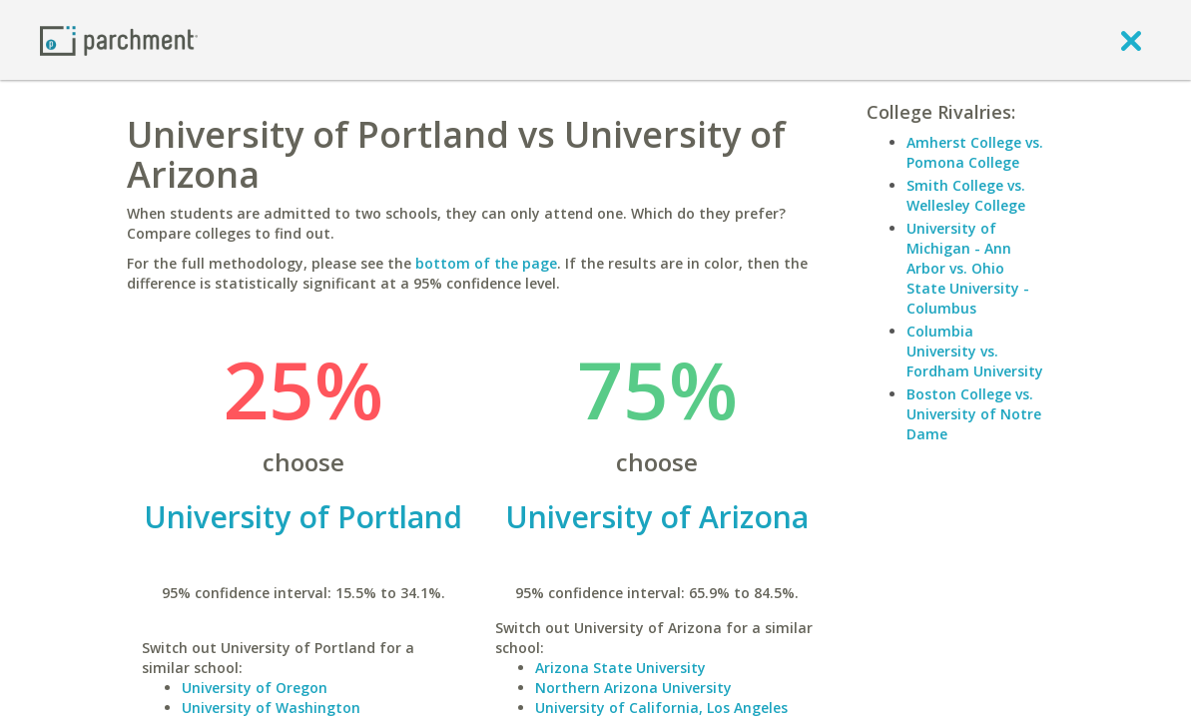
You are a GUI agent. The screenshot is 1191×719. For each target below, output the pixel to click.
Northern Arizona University (633, 687)
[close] (1131, 40)
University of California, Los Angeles (661, 707)
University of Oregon (254, 687)
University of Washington (271, 707)
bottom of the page (486, 263)
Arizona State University (620, 667)
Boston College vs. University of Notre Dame (973, 413)
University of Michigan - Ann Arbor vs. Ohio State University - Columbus (967, 268)
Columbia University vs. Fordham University (974, 351)
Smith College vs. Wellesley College (965, 195)
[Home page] (119, 39)
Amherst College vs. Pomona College (974, 152)
